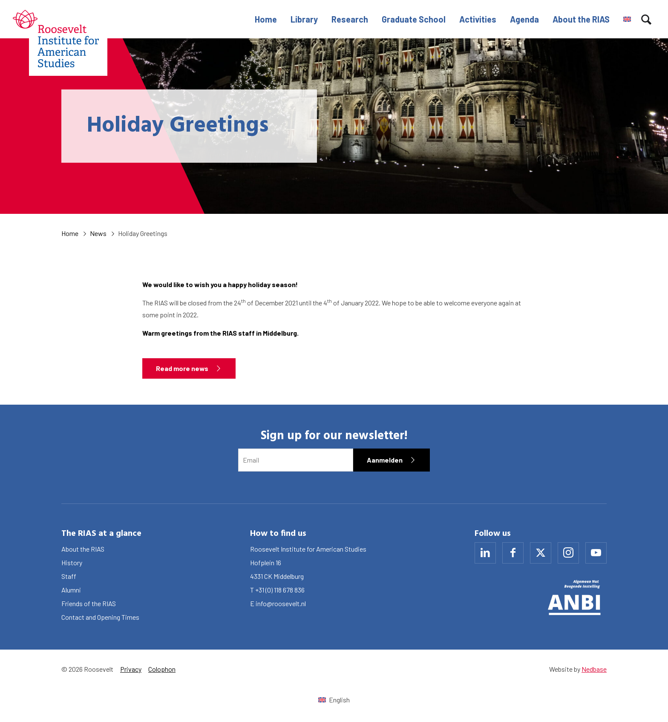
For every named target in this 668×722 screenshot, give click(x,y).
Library (304, 19)
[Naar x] (540, 553)
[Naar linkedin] (485, 553)
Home (266, 19)
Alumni (71, 590)
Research (349, 19)
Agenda (524, 19)
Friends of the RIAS (88, 603)
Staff (68, 576)
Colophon (162, 669)
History (71, 562)
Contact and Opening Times (100, 617)
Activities (477, 19)
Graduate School (414, 19)
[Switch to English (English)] (334, 699)
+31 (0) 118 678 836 (280, 590)
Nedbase (594, 669)
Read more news (182, 368)
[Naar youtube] (596, 553)
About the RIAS (581, 19)
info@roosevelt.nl (281, 603)
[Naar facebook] (513, 553)
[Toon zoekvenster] (646, 19)
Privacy (130, 669)
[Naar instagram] (568, 553)
